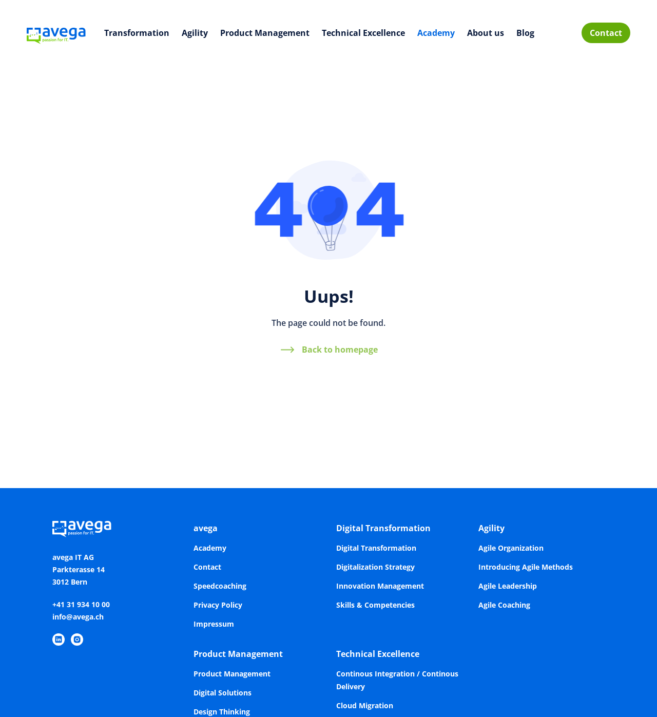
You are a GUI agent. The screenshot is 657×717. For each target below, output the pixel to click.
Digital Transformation (383, 528)
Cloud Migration (364, 705)
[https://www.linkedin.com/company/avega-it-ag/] (58, 639)
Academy (436, 32)
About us (485, 32)
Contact (606, 32)
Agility (195, 32)
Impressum (214, 624)
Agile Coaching (504, 605)
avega (206, 528)
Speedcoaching (220, 586)
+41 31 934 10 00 (81, 604)
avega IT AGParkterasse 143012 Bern (78, 569)
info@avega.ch (78, 617)
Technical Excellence (363, 32)
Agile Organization (511, 548)
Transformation (136, 32)
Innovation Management (380, 586)
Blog (525, 32)
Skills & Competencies (375, 605)
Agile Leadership (507, 586)
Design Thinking (222, 711)
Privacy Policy (218, 605)
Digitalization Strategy (375, 567)
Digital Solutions (223, 692)
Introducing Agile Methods (525, 567)
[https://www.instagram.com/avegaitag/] (77, 639)
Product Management (265, 32)
